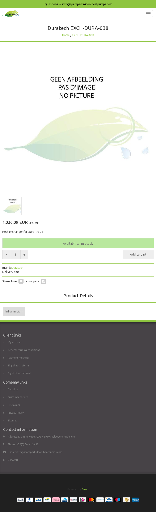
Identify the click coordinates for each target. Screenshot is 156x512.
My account (15, 342)
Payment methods (18, 357)
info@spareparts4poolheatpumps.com (39, 452)
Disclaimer (14, 405)
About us (13, 389)
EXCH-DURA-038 (83, 35)
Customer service (18, 397)
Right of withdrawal (19, 373)
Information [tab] (14, 311)
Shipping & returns (18, 365)
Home (66, 35)
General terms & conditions (24, 350)
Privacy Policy (16, 412)
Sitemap (12, 420)
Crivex (85, 489)
